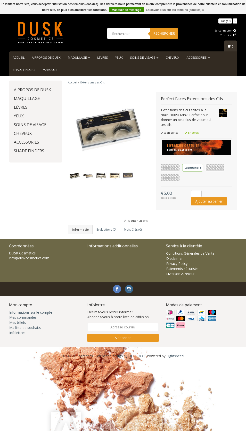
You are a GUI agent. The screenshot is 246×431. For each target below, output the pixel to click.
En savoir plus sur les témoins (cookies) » (175, 10)
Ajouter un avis (136, 220)
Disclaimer (174, 324)
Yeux (119, 57)
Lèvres (102, 57)
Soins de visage (144, 57)
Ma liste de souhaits (25, 393)
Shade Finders (24, 69)
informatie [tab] (80, 230)
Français (225, 21)
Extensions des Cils (92, 82)
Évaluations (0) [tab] (106, 230)
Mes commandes (23, 383)
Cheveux (172, 57)
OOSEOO (135, 422)
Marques (50, 69)
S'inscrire (228, 35)
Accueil (19, 57)
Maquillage (79, 57)
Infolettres (17, 398)
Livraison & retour (180, 339)
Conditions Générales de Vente (190, 319)
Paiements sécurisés (182, 334)
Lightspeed (175, 422)
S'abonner (123, 403)
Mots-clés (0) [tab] (133, 230)
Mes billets (17, 388)
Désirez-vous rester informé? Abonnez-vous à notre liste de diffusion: (118, 380)
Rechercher (164, 33)
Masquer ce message (126, 10)
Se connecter (225, 30)
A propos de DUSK (46, 57)
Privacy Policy (177, 329)
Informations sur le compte (30, 378)
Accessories (198, 57)
